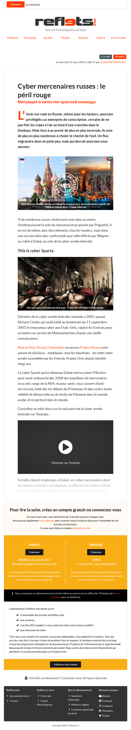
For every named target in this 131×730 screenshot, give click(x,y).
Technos (83, 37)
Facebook (105, 700)
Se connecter (33, 4)
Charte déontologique (44, 702)
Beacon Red (26, 347)
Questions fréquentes (75, 697)
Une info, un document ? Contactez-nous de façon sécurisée (65, 678)
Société (48, 37)
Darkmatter (55, 347)
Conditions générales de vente (81, 711)
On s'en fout (118, 37)
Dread (41, 347)
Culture (100, 37)
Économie (30, 37)
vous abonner (46, 520)
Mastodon (106, 710)
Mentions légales (78, 704)
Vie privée (44, 695)
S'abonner (15, 4)
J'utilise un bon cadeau (65, 664)
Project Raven (90, 347)
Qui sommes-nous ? (18, 695)
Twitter (104, 715)
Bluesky (104, 695)
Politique (12, 37)
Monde (65, 37)
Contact (12, 700)
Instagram (106, 705)
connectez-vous (81, 528)
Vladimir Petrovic (113, 62)
